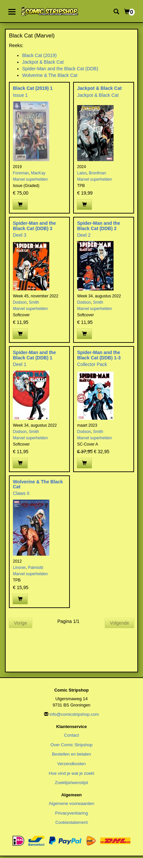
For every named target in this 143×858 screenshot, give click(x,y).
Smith (34, 302)
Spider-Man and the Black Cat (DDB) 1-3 (98, 355)
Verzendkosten (71, 763)
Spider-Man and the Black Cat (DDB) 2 (98, 225)
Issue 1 (20, 95)
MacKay (38, 173)
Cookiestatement (71, 822)
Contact (71, 735)
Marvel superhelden (30, 179)
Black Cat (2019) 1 (33, 88)
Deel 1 (19, 364)
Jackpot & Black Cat (43, 62)
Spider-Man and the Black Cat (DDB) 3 (34, 225)
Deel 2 (83, 235)
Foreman (21, 173)
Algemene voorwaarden (71, 803)
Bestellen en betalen (71, 754)
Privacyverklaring (71, 813)
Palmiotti (35, 567)
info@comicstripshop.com (74, 714)
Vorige (20, 623)
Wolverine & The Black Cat (49, 75)
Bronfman (97, 173)
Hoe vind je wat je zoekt (71, 773)
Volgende (119, 623)
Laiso (82, 173)
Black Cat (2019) (39, 55)
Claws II (21, 493)
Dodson (19, 302)
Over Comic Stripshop (71, 744)
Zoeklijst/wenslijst (71, 782)
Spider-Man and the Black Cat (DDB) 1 (34, 355)
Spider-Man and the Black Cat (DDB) (60, 68)
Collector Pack (92, 364)
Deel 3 (19, 235)
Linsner (19, 567)
